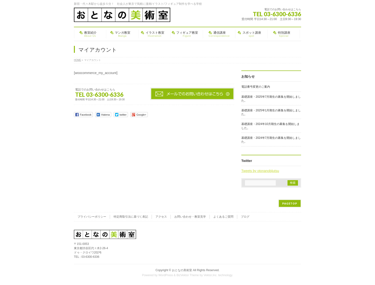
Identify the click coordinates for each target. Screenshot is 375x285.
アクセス (161, 216)
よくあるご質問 (223, 216)
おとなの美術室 (182, 270)
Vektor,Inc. (210, 275)
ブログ (245, 216)
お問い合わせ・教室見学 (190, 216)
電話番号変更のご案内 (255, 86)
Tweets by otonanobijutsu (260, 171)
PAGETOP (289, 203)
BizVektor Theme (187, 275)
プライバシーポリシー (91, 216)
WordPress (165, 275)
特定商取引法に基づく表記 (131, 216)
